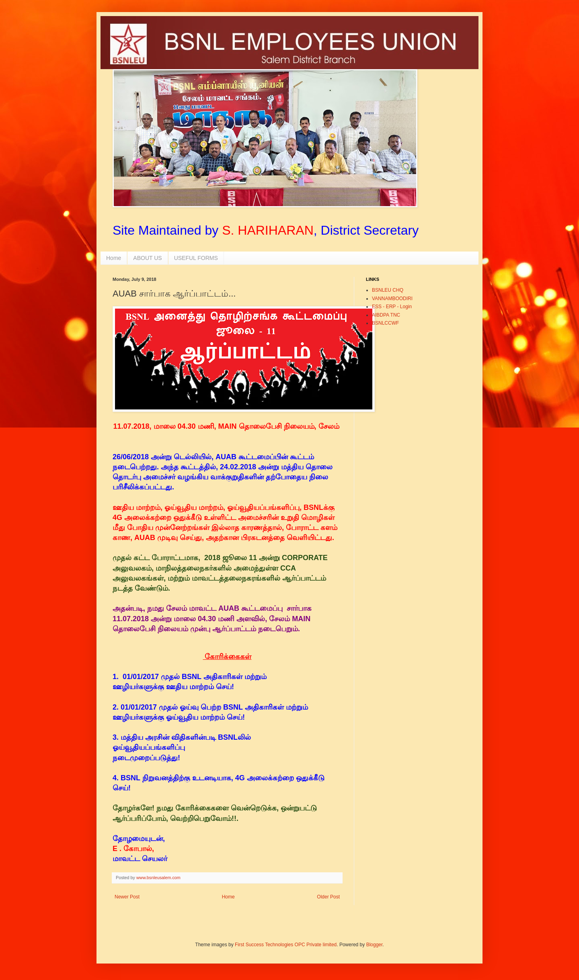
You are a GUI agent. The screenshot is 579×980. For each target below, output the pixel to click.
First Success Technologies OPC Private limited (286, 944)
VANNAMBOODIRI (392, 298)
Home (113, 258)
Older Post (328, 897)
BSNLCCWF (385, 323)
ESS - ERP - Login (392, 306)
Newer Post (127, 897)
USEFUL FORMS (196, 258)
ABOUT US (147, 258)
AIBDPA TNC (386, 315)
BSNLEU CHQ (387, 290)
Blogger (374, 944)
